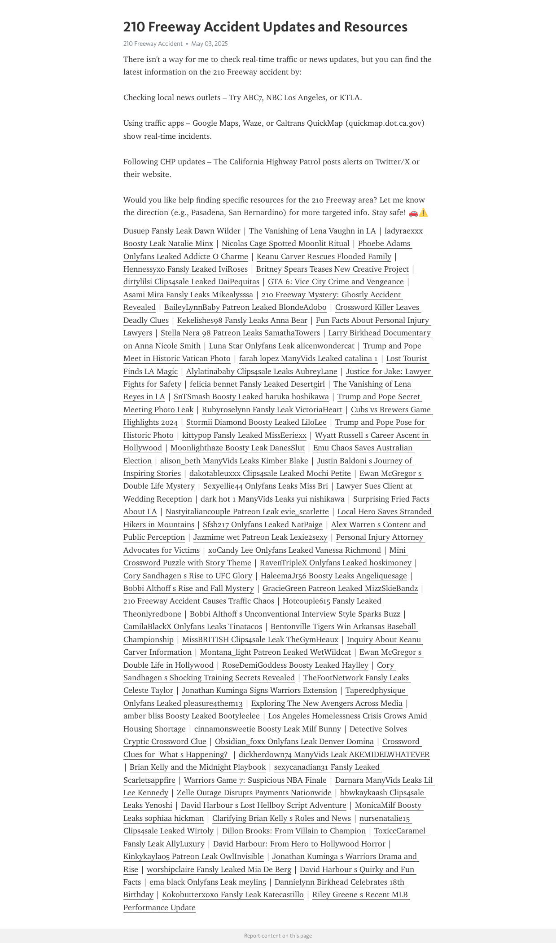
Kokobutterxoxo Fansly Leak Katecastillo (233, 894)
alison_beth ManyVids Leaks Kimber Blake (234, 461)
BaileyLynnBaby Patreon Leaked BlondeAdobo (245, 307)
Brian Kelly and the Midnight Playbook (198, 767)
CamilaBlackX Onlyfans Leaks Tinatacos (192, 626)
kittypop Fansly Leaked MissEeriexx (244, 435)
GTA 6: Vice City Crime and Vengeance (336, 281)
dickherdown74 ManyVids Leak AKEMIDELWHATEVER (334, 754)
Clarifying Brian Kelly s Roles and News (281, 818)
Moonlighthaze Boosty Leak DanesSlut (238, 448)
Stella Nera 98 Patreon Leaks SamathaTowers (240, 333)
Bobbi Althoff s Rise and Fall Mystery (188, 588)
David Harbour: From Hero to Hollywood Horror (299, 844)
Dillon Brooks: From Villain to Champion (294, 831)
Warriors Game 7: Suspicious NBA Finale (255, 780)
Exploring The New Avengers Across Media (327, 703)
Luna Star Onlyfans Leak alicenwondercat (282, 346)
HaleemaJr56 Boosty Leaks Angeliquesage (334, 576)
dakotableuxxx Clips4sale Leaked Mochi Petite (270, 473)
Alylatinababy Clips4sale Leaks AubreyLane (261, 371)
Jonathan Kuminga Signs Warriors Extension (259, 690)
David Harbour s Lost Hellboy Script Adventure (263, 805)
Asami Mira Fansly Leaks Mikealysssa (188, 295)
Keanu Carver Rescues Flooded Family (324, 256)
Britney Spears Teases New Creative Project (332, 269)
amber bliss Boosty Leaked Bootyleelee (191, 716)
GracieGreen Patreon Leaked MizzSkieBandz (340, 588)
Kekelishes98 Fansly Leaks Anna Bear (242, 320)
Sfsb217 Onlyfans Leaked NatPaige (263, 524)
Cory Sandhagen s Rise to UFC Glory (187, 576)
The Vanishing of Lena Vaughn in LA (312, 231)
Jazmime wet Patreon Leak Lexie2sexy (260, 537)
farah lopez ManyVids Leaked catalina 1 (308, 358)
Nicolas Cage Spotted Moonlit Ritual (286, 243)
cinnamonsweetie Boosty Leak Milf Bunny (267, 729)
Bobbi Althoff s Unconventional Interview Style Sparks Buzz (295, 614)
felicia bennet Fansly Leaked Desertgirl (257, 384)
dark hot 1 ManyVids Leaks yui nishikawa (273, 499)
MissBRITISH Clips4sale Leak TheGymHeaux (260, 639)
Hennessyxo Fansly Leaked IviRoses (185, 269)
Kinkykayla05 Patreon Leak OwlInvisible (193, 856)
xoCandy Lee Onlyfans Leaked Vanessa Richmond (294, 550)
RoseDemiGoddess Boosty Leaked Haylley (295, 665)
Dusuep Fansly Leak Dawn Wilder (182, 231)
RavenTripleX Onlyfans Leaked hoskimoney (336, 563)
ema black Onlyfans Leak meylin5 (207, 882)
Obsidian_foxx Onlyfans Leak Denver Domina (294, 741)
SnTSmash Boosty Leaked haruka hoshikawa (251, 396)
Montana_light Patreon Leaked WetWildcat (275, 652)
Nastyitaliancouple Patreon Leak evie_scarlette (247, 511)
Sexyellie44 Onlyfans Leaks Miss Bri (265, 486)
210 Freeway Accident (153, 44)
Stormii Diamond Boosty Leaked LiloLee (256, 422)
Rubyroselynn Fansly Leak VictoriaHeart (272, 409)
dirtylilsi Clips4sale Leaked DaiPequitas (191, 281)
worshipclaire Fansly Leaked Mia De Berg (219, 869)
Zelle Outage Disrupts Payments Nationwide (254, 793)
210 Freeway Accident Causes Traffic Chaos (198, 601)
